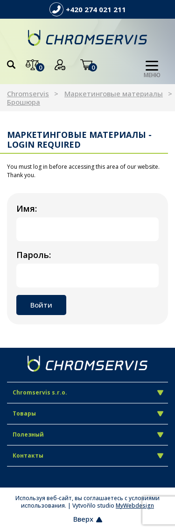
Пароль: (33, 254)
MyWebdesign (135, 505)
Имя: (26, 208)
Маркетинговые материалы (113, 93)
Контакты (88, 455)
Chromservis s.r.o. (88, 392)
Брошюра (23, 102)
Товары (88, 413)
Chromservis (28, 93)
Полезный (88, 434)
